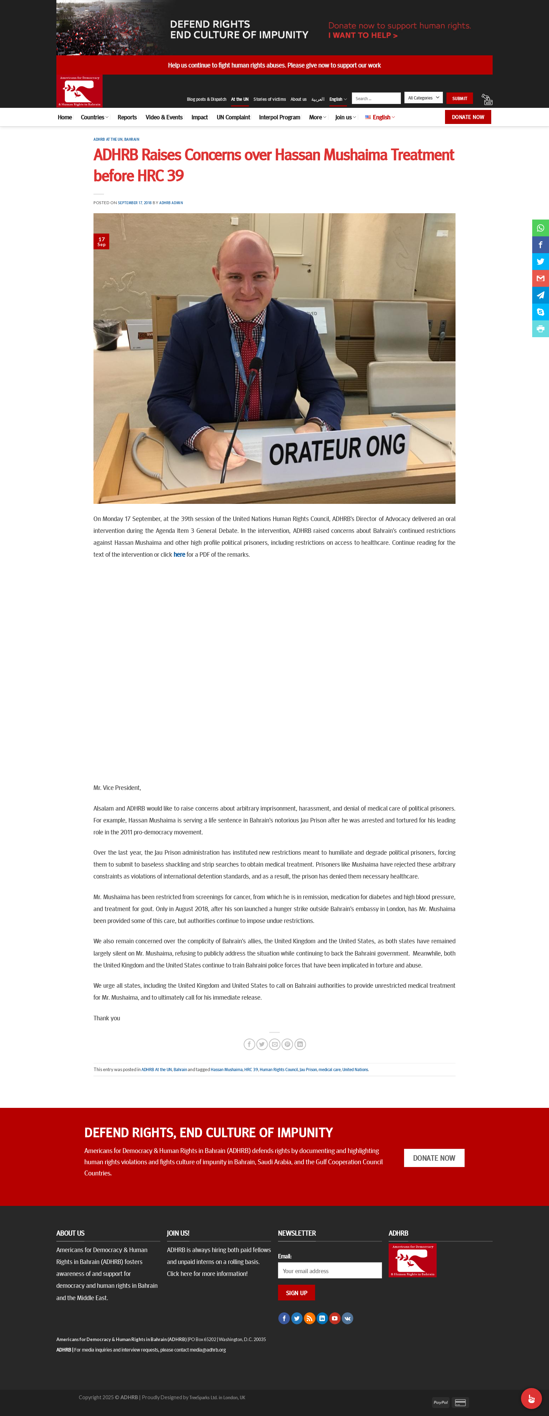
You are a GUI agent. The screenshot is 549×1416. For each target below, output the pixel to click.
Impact (200, 117)
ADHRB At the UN (107, 139)
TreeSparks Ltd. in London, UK (217, 1397)
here (179, 553)
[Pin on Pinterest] (287, 1044)
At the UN (240, 99)
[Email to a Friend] (274, 1044)
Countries (95, 117)
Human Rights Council (279, 1069)
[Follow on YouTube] (335, 1318)
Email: (284, 1256)
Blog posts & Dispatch (206, 99)
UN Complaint (233, 117)
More (317, 117)
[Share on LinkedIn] (300, 1044)
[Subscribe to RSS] (309, 1318)
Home (65, 117)
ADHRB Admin (171, 202)
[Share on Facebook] (249, 1044)
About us (298, 99)
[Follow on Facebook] (284, 1318)
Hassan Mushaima (227, 1069)
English (338, 99)
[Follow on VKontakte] (347, 1318)
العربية (318, 99)
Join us (345, 117)
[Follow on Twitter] (297, 1318)
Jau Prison (308, 1069)
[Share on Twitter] (262, 1044)
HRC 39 (251, 1069)
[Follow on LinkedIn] (322, 1318)
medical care (330, 1069)
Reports (127, 117)
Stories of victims (269, 99)
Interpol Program (279, 117)
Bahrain (131, 139)
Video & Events (164, 117)
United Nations (355, 1069)
